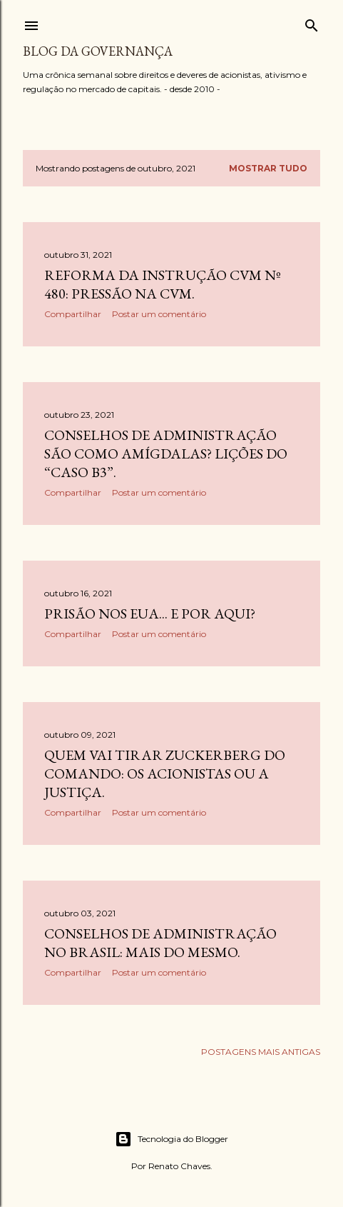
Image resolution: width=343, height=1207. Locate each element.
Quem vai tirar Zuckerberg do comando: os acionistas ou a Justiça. (164, 773)
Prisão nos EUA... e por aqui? (149, 613)
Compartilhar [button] (72, 314)
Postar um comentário (159, 314)
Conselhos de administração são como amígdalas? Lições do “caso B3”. (165, 453)
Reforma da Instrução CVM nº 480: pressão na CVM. (162, 284)
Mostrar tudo (268, 168)
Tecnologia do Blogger (171, 1139)
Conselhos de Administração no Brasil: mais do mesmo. (160, 942)
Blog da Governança (98, 51)
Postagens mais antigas (260, 1051)
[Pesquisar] (311, 22)
